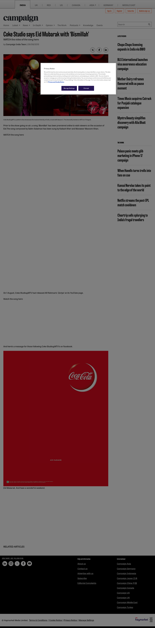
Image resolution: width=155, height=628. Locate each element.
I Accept (86, 88)
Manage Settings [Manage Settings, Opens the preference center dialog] (69, 88)
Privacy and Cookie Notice (56, 82)
